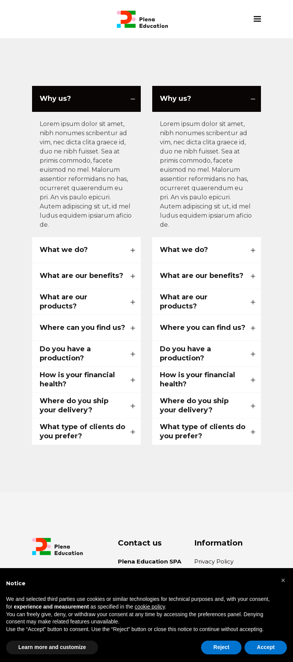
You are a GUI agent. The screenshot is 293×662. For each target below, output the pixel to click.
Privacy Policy (213, 561)
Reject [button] (221, 647)
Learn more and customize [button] (52, 647)
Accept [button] (266, 647)
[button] (283, 580)
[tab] (86, 99)
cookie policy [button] (150, 607)
